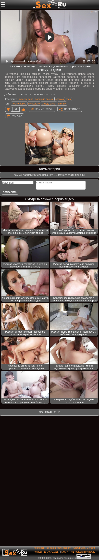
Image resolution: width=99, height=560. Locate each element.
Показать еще (49, 412)
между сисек (49, 103)
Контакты (39, 547)
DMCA (64, 551)
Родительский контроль (82, 551)
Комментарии (44, 109)
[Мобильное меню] (3, 4)
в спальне (34, 103)
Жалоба (17, 115)
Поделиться (72, 109)
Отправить (10, 192)
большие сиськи (44, 99)
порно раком (19, 103)
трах (68, 99)
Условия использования (58, 547)
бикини (62, 103)
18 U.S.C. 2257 (52, 551)
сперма (59, 99)
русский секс (26, 99)
